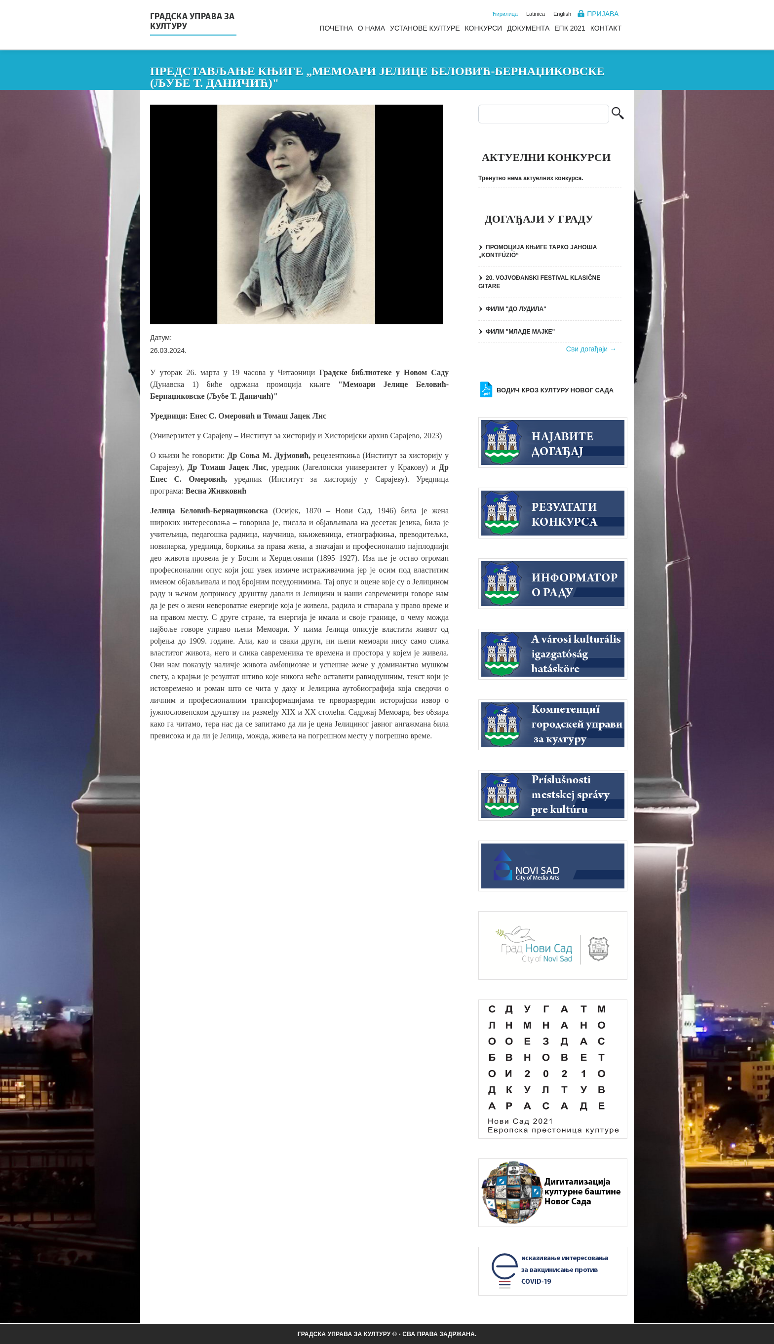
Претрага (617, 114)
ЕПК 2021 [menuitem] (569, 28)
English (562, 14)
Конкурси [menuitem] (484, 28)
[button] (296, 214)
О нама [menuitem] (371, 28)
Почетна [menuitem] (335, 28)
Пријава (603, 14)
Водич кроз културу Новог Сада (555, 390)
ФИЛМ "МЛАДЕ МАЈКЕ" (520, 331)
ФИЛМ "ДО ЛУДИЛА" (516, 309)
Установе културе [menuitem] (425, 28)
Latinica (535, 14)
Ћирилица (505, 14)
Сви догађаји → (591, 349)
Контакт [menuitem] (605, 28)
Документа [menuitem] (528, 28)
